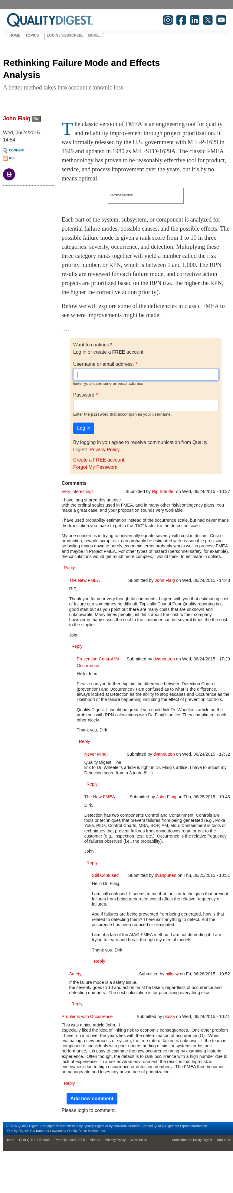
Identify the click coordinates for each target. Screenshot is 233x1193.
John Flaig (16, 118)
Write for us (138, 1140)
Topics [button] (32, 35)
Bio (36, 118)
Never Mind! (96, 754)
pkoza (169, 1016)
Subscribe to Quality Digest (192, 1140)
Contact (147, 1126)
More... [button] (95, 35)
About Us (224, 1140)
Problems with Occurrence (87, 1016)
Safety (75, 973)
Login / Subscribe (65, 35)
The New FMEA (84, 580)
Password (83, 394)
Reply (69, 567)
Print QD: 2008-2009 (69, 1140)
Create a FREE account (98, 459)
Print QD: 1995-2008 (34, 1140)
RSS (12, 158)
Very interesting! (77, 491)
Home (14, 35)
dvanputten (164, 658)
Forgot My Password (95, 467)
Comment (17, 150)
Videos (95, 1140)
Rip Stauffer (163, 491)
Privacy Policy (104, 449)
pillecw (172, 973)
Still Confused (105, 875)
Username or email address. (103, 364)
